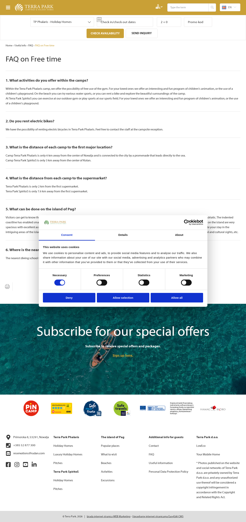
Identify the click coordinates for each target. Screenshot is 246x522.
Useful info (20, 45)
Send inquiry (142, 33)
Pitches (58, 463)
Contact (154, 445)
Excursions (108, 480)
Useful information (161, 463)
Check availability (105, 33)
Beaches (106, 463)
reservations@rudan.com (25, 453)
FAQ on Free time (44, 45)
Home (9, 45)
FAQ (30, 45)
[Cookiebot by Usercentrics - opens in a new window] (186, 222)
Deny (69, 297)
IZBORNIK (9, 7)
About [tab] (179, 234)
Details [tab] (123, 234)
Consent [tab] (67, 234)
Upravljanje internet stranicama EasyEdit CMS (157, 516)
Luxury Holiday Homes (67, 454)
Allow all (177, 297)
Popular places (110, 445)
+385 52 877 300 (20, 445)
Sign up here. (123, 355)
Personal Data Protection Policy (168, 471)
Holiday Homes (63, 445)
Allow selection (123, 297)
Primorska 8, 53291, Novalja (27, 437)
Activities (107, 471)
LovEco (201, 445)
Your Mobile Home (208, 454)
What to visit (109, 454)
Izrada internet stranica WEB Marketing (108, 516)
